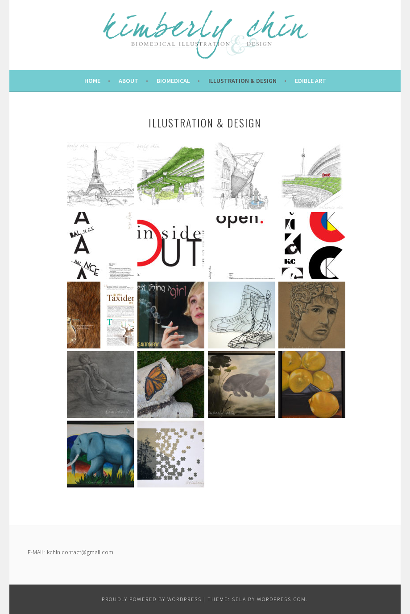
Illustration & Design (242, 81)
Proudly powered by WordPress (152, 599)
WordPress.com (281, 599)
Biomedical (173, 81)
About (128, 81)
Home (92, 81)
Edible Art (310, 81)
